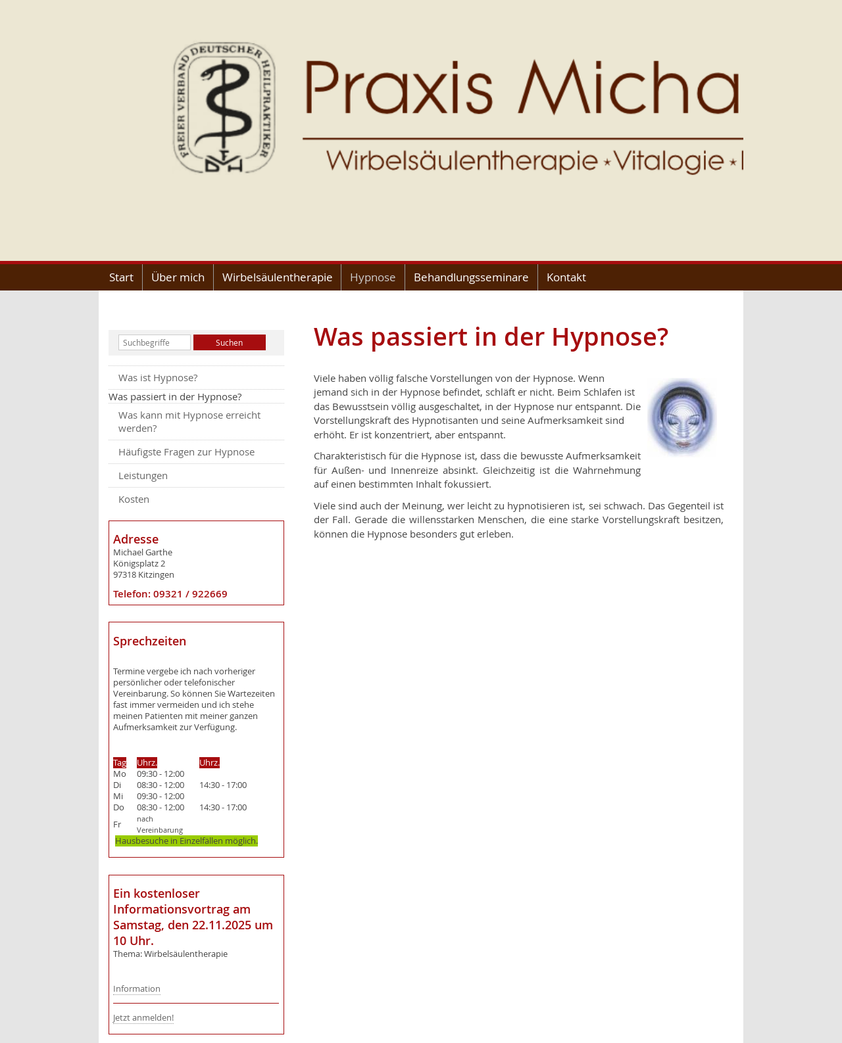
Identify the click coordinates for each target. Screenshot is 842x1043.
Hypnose (373, 277)
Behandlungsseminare (471, 277)
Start (121, 277)
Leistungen (143, 475)
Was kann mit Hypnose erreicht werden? (189, 421)
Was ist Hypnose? (157, 377)
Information (137, 988)
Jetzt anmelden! (143, 1017)
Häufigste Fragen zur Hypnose (186, 451)
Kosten (133, 498)
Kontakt (566, 277)
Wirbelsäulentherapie (277, 277)
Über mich (178, 277)
